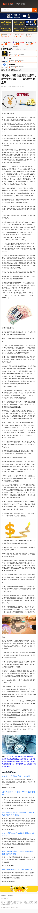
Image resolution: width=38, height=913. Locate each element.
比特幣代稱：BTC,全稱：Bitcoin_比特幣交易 (18, 797)
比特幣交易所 (14, 911)
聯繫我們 (3, 899)
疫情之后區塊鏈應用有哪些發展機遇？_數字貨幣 (18, 838)
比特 (8, 770)
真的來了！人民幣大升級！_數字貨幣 (16, 780)
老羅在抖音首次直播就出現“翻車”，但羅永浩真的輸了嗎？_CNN (18, 817)
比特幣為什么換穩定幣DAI (26, 760)
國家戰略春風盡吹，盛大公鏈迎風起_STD (18, 873)
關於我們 (10, 899)
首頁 (2, 74)
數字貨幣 (15, 760)
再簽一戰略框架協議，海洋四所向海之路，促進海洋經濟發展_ (18, 856)
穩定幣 (9, 760)
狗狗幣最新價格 (11, 74)
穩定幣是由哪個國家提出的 (11, 762)
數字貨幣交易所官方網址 (19, 765)
